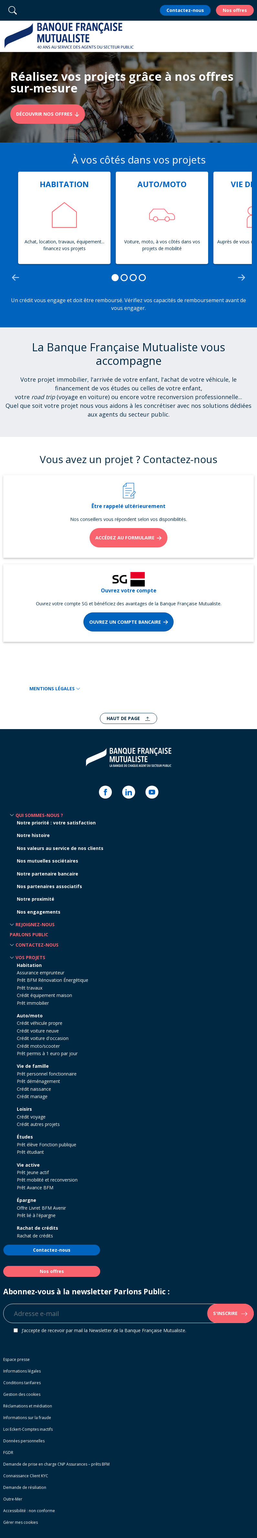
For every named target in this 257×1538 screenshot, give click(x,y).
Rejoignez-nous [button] (35, 924)
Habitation (29, 965)
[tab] (115, 277)
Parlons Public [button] (29, 934)
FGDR (8, 1452)
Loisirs (24, 1109)
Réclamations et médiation (27, 1406)
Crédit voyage (31, 1117)
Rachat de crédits (37, 1228)
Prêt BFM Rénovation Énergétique (52, 980)
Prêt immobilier (33, 1003)
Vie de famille (33, 1066)
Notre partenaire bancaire (47, 874)
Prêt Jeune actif (33, 1172)
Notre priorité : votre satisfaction (56, 823)
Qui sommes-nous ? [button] (39, 815)
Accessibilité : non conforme (29, 1510)
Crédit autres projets (38, 1124)
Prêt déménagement (38, 1081)
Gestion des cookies (21, 1394)
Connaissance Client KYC (25, 1476)
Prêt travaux (29, 988)
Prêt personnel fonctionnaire (47, 1074)
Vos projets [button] (30, 957)
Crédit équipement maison (44, 995)
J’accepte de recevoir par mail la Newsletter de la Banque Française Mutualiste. (104, 1330)
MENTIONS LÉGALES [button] (54, 688)
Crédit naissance (34, 1089)
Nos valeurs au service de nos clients (60, 848)
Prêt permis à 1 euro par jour (47, 1053)
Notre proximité (35, 899)
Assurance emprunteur (40, 973)
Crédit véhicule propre (39, 1023)
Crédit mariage (32, 1096)
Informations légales (22, 1371)
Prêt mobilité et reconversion (47, 1180)
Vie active (28, 1165)
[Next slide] (241, 277)
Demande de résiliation (24, 1487)
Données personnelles (24, 1441)
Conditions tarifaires (22, 1382)
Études (25, 1137)
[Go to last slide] (15, 277)
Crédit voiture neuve (38, 1031)
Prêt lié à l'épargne (36, 1215)
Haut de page (124, 718)
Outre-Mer (12, 1499)
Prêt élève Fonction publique (46, 1144)
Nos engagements (38, 912)
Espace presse (16, 1359)
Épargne (26, 1200)
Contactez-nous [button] (37, 945)
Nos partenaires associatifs (49, 886)
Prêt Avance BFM (35, 1187)
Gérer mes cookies (20, 1522)
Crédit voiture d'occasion (43, 1038)
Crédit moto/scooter (38, 1046)
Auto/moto (30, 1016)
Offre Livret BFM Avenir (41, 1208)
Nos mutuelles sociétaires (47, 861)
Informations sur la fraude (27, 1417)
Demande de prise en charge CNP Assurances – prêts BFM (56, 1464)
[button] (248, 36)
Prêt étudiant (30, 1152)
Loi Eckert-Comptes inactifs (28, 1429)
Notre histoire (33, 835)
